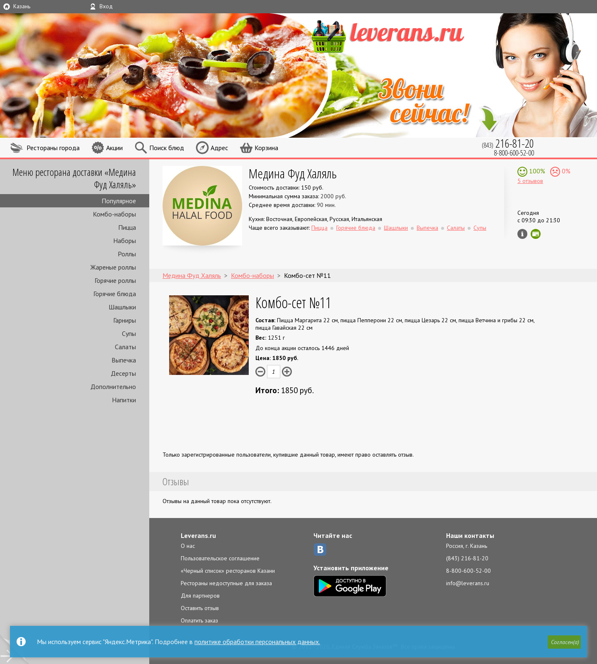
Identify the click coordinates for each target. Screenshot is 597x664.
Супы (129, 333)
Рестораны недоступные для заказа (226, 583)
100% (536, 171)
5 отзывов (530, 181)
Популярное (119, 201)
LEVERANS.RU (404, 35)
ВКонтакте (320, 549)
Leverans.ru (198, 535)
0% (565, 171)
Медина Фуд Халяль (293, 173)
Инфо (522, 234)
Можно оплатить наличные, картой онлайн (536, 234)
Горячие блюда (114, 293)
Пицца (127, 227)
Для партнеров (200, 595)
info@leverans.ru (467, 583)
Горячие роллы (115, 280)
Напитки (124, 400)
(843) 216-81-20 (467, 558)
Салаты (125, 347)
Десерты (123, 373)
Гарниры (124, 320)
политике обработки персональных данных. (257, 641)
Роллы (127, 254)
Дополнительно (113, 386)
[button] (564, 642)
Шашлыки (122, 307)
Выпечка (124, 360)
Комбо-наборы (114, 214)
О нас (188, 546)
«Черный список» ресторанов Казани (228, 570)
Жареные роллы (113, 267)
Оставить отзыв (200, 608)
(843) (508, 143)
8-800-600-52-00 (468, 570)
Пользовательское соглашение (220, 558)
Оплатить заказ (199, 620)
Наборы (124, 240)
